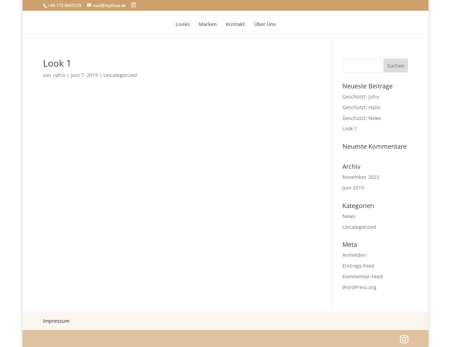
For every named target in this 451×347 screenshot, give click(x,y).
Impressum (56, 321)
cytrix (59, 75)
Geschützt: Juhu (360, 96)
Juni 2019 (353, 187)
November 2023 (360, 177)
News (348, 216)
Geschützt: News (361, 118)
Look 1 (57, 63)
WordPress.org (359, 287)
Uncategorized (120, 75)
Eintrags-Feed (358, 265)
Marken (208, 24)
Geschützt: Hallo (361, 107)
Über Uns (265, 24)
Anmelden (354, 255)
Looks (183, 24)
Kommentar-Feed (362, 276)
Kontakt (235, 24)
